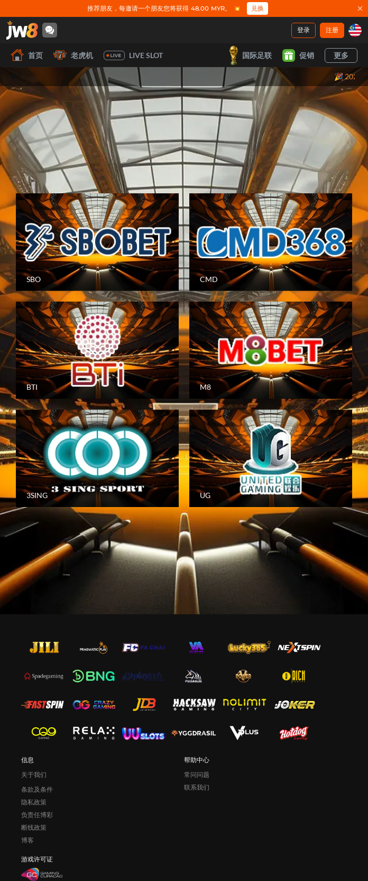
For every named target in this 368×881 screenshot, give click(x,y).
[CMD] (270, 242)
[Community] (49, 30)
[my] (355, 30)
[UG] (270, 458)
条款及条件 (37, 789)
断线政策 (34, 827)
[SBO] (97, 242)
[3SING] (97, 458)
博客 (27, 840)
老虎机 (73, 55)
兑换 (257, 8)
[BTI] (97, 350)
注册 (332, 30)
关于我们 (34, 775)
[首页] (22, 30)
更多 (341, 55)
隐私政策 (34, 802)
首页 (27, 55)
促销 (298, 55)
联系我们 (196, 787)
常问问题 (196, 775)
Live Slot (133, 55)
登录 (303, 30)
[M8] (270, 350)
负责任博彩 (37, 815)
